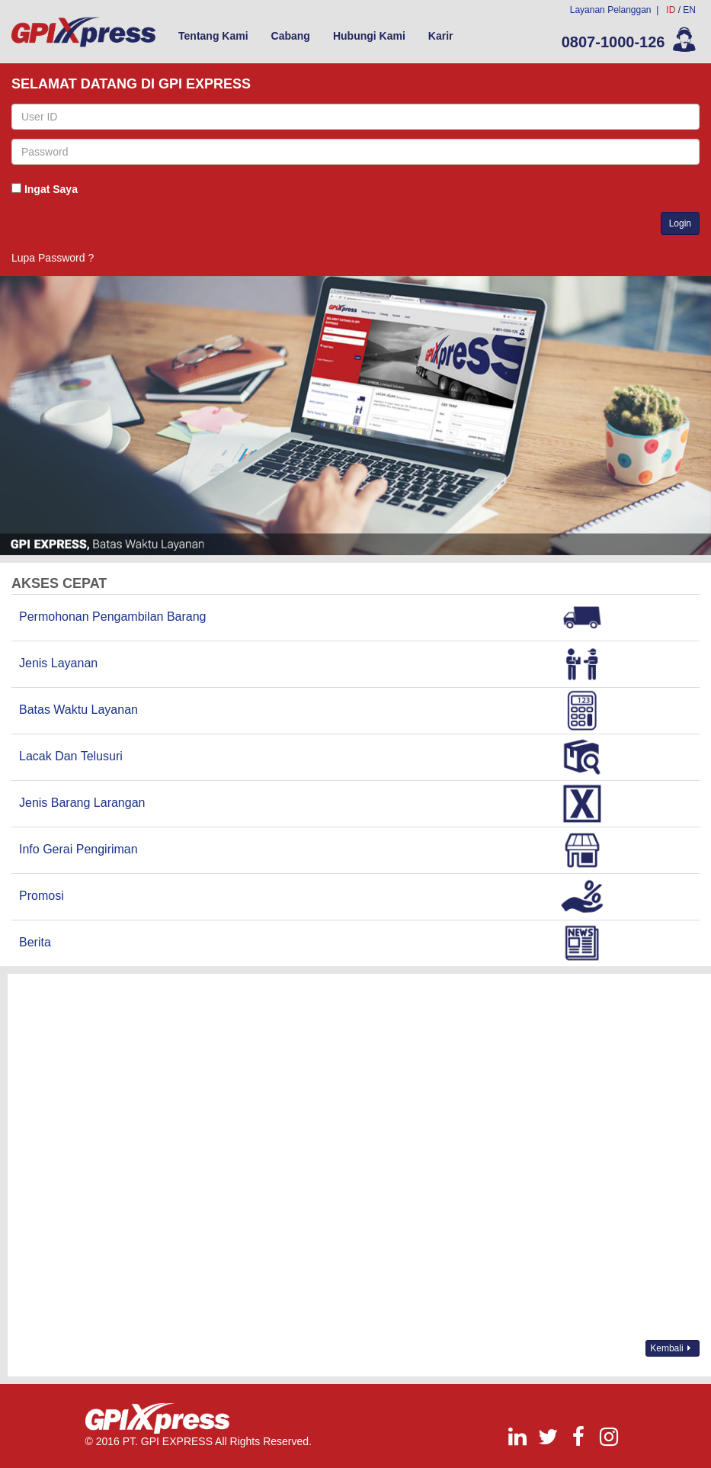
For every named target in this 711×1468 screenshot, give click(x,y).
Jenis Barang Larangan (82, 802)
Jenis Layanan (58, 663)
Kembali (672, 1348)
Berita (35, 942)
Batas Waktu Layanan (78, 709)
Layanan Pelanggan (611, 10)
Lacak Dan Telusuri (71, 756)
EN (689, 10)
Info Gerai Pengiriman (78, 849)
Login (680, 223)
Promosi (41, 895)
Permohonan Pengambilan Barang (113, 616)
